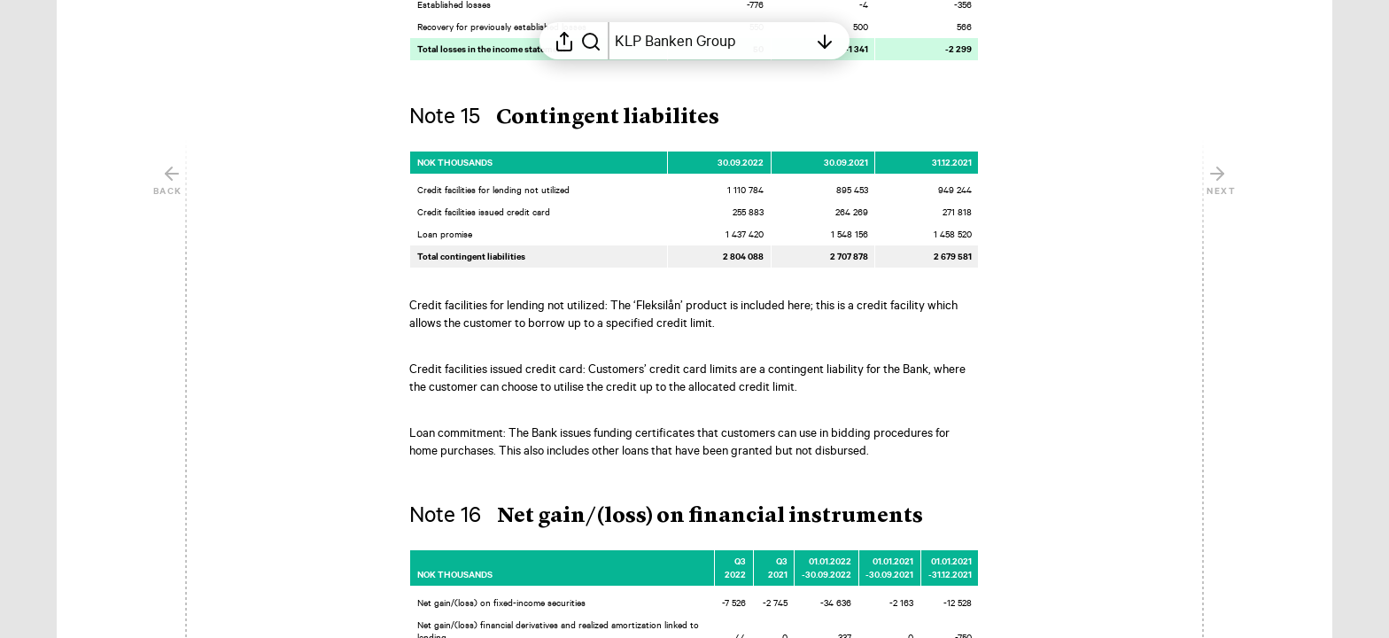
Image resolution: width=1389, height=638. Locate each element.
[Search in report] (590, 40)
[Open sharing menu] (564, 40)
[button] (578, 117)
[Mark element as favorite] (997, 162)
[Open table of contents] (711, 40)
